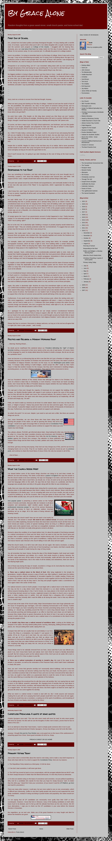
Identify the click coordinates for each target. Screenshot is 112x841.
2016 (83, 214)
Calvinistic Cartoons (88, 186)
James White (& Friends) (89, 91)
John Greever (86, 70)
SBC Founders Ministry (89, 103)
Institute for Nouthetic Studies (90, 134)
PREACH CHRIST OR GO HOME (41, 739)
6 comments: (29, 330)
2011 (83, 228)
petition (10, 438)
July (85, 265)
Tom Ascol (85, 81)
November (87, 235)
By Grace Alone (36, 13)
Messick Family (86, 170)
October (86, 238)
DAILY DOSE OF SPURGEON (89, 35)
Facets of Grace (86, 188)
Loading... (83, 155)
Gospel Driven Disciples (89, 181)
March (86, 276)
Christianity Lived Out (88, 177)
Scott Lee (84, 67)
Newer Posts (12, 829)
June (85, 268)
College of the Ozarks (41, 47)
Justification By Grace (88, 184)
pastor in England (52, 475)
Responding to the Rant (20, 169)
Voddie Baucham (87, 74)
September (87, 241)
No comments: (30, 460)
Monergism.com (86, 106)
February (86, 279)
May (85, 271)
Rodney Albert (86, 65)
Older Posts (70, 829)
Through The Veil (87, 179)
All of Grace (85, 174)
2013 (83, 222)
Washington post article (62, 362)
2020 (83, 204)
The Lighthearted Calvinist (89, 191)
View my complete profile (94, 47)
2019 (83, 206)
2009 (83, 285)
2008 (83, 287)
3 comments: (28, 161)
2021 (83, 201)
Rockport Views (86, 167)
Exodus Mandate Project (89, 132)
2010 (83, 230)
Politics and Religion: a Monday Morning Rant (32, 339)
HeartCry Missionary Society (90, 118)
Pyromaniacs (86, 93)
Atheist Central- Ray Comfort (90, 123)
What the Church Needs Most (23, 469)
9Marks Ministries (87, 116)
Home (41, 829)
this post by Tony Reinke (28, 733)
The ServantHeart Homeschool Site (92, 163)
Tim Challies (85, 84)
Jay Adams (85, 88)
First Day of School (18, 38)
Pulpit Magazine (86, 125)
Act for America (51, 436)
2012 (83, 225)
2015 (83, 217)
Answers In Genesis (88, 145)
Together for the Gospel (89, 127)
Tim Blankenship (87, 72)
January (86, 281)
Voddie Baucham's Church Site (91, 120)
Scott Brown (85, 79)
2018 (83, 209)
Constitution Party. (46, 760)
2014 (83, 220)
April (85, 273)
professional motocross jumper (18, 507)
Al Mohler (84, 77)
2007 (83, 290)
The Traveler (85, 165)
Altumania (85, 172)
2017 (83, 212)
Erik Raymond (86, 86)
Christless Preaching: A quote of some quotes (31, 714)
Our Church (85, 101)
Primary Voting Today (19, 753)
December (87, 233)
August (86, 243)
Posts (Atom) (20, 832)
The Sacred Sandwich (88, 193)
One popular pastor (14, 501)
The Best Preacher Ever (89, 147)
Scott (90, 42)
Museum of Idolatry (87, 130)
